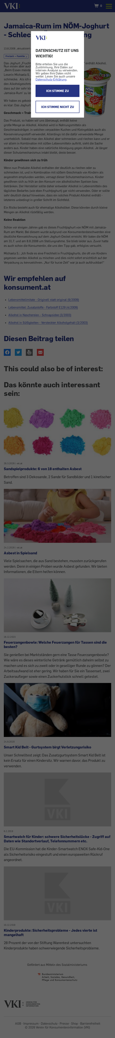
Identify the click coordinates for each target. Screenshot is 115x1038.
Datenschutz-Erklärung (51, 79)
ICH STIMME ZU (57, 91)
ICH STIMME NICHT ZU (57, 107)
